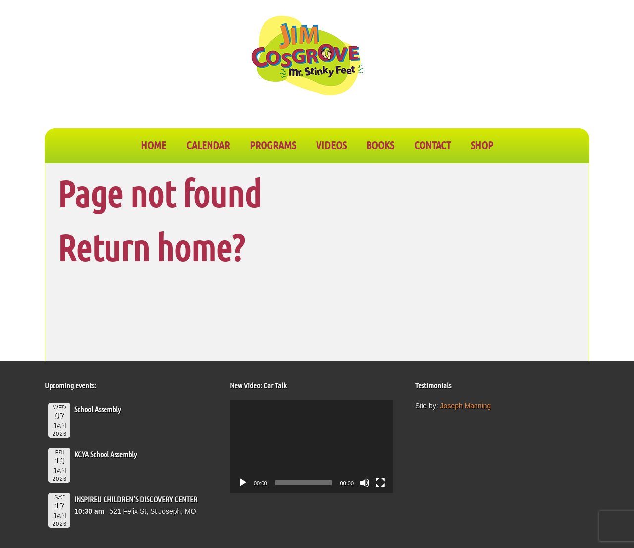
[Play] (243, 483)
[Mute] (365, 483)
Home (153, 144)
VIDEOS (331, 144)
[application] (311, 446)
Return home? (150, 247)
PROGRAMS (273, 144)
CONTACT (432, 144)
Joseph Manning (465, 406)
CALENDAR (208, 144)
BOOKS (380, 144)
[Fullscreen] (380, 483)
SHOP (482, 144)
